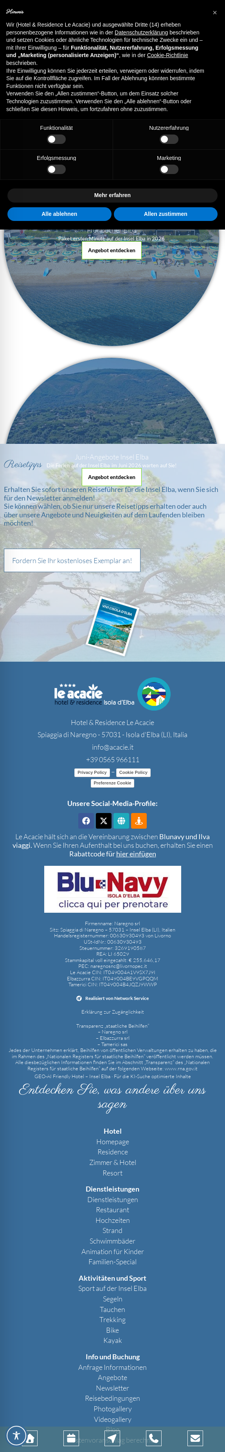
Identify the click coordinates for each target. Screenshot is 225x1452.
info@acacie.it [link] (112, 747)
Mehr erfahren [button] (112, 195)
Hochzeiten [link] (112, 1220)
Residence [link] (112, 1151)
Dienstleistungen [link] (112, 1199)
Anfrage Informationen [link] (112, 1367)
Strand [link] (112, 1230)
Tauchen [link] (112, 1309)
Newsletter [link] (112, 1388)
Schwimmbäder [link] (112, 1241)
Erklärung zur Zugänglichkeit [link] (112, 1012)
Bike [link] (112, 1330)
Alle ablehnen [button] (59, 214)
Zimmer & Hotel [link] (112, 1162)
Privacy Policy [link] (92, 772)
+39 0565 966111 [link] (112, 759)
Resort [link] (112, 1172)
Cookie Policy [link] (133, 772)
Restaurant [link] (112, 1209)
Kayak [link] (112, 1340)
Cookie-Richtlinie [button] (167, 55)
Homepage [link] (112, 1141)
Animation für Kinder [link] (112, 1251)
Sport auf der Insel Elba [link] (112, 1288)
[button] (112, 250)
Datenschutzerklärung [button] (141, 32)
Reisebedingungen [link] (112, 1398)
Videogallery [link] (112, 1419)
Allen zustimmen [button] (165, 214)
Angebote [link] (112, 1377)
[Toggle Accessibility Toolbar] (16, 1435)
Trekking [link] (112, 1319)
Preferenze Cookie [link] (112, 783)
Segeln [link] (112, 1298)
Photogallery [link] (113, 1408)
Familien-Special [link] (112, 1261)
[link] (112, 694)
